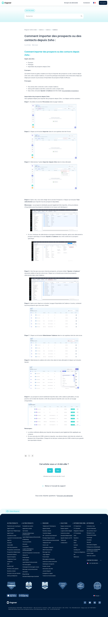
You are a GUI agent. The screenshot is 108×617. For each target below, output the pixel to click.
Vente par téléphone (12, 575)
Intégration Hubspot (79, 530)
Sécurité (89, 542)
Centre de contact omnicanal (50, 561)
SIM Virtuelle (26, 560)
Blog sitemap (26, 574)
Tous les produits (27, 541)
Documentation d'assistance (70, 91)
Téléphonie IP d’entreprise (49, 526)
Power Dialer (46, 556)
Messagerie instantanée (49, 559)
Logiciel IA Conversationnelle (14, 538)
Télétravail (63, 540)
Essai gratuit (103, 2)
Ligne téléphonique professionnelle (31, 537)
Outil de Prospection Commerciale (31, 552)
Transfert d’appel (47, 533)
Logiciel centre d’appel (66, 530)
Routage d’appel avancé (49, 538)
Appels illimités (46, 528)
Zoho (75, 535)
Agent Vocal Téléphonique (13, 530)
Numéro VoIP (10, 566)
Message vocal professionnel (30, 569)
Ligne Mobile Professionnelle (30, 562)
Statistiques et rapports (48, 564)
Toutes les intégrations (79, 552)
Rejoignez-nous (91, 533)
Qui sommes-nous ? (92, 530)
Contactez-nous (91, 526)
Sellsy (75, 540)
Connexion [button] (86, 3)
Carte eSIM (10, 545)
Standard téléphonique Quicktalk (31, 576)
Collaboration (64, 542)
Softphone (9, 561)
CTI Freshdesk (77, 533)
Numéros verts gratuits (12, 568)
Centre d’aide (90, 553)
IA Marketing (26, 539)
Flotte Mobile (26, 557)
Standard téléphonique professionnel (28, 534)
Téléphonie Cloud (11, 559)
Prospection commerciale (13, 549)
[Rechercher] (54, 16)
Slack (75, 542)
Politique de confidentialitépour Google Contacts (93, 550)
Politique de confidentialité (93, 547)
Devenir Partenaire (91, 528)
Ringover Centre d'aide (30, 29)
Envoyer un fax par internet (13, 573)
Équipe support (64, 528)
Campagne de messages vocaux (31, 567)
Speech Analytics (11, 556)
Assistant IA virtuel (11, 535)
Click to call (45, 545)
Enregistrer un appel (48, 573)
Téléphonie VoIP (47, 542)
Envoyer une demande (71, 3)
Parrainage (89, 537)
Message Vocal (46, 552)
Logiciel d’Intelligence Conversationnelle (28, 549)
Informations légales (92, 544)
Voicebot (9, 542)
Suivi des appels (27, 564)
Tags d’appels (46, 554)
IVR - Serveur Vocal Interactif (50, 535)
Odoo (75, 547)
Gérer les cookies (91, 555)
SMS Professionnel (47, 549)
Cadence (41, 29)
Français (97, 595)
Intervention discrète (48, 568)
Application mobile (27, 528)
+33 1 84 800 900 (93, 563)
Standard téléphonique (66, 535)
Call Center (25, 530)
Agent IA (9, 540)
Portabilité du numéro (28, 526)
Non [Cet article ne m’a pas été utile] (58, 470)
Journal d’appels (47, 571)
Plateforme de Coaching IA (14, 526)
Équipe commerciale (66, 526)
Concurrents (26, 546)
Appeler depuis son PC (66, 538)
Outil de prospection (12, 547)
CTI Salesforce (77, 526)
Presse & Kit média (91, 535)
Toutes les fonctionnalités (49, 575)
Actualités (89, 540)
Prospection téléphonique (13, 552)
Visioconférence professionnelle (51, 540)
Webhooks (76, 556)
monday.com (77, 549)
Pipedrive (76, 538)
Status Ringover (14, 511)
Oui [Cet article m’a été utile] (50, 470)
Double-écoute (46, 566)
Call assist (25, 571)
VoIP (8, 564)
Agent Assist (10, 533)
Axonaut (76, 545)
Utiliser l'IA (25, 555)
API (74, 554)
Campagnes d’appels (48, 547)
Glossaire (25, 544)
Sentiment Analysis (12, 554)
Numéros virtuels (11, 571)
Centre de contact (65, 533)
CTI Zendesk (77, 528)
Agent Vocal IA (10, 528)
